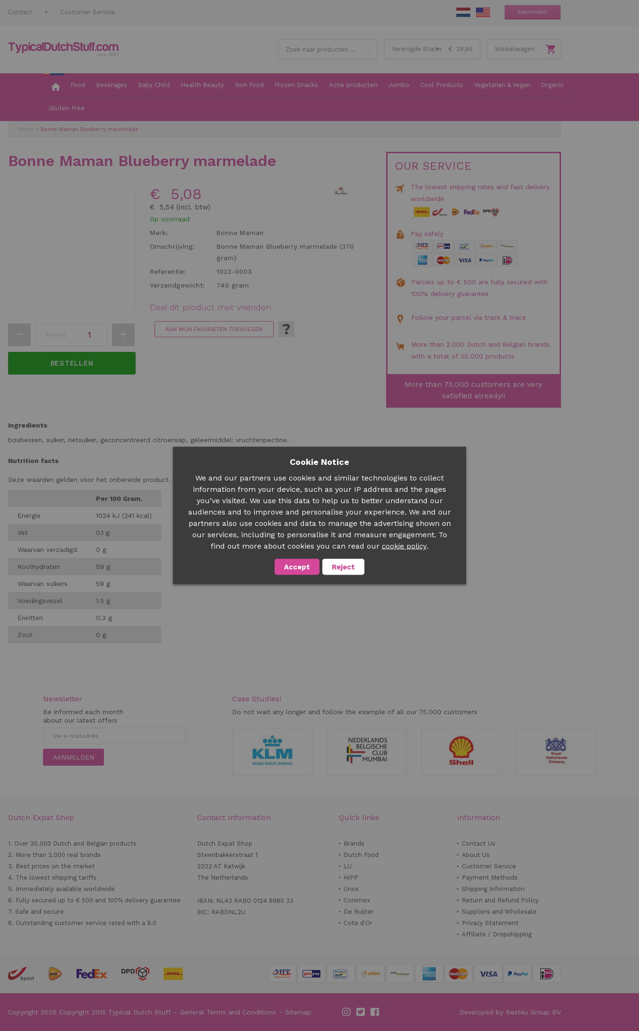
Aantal (56, 335)
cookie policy (404, 546)
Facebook (375, 1012)
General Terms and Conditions (228, 1012)
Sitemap (298, 1012)
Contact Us (478, 843)
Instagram (347, 1012)
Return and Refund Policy (500, 900)
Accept (297, 567)
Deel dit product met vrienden (210, 307)
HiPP (351, 877)
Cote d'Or (358, 922)
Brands (354, 843)
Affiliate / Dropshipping (497, 934)
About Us (476, 854)
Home (26, 129)
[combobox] (327, 49)
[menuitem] (54, 85)
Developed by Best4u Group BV (510, 1012)
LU (348, 866)
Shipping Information (493, 888)
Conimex (357, 900)
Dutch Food (361, 854)
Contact (20, 12)
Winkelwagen (515, 48)
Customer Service (87, 12)
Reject (343, 567)
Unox (351, 888)
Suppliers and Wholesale (499, 911)
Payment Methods (490, 877)
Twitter (361, 1012)
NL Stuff (463, 12)
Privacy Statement (490, 922)
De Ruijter (359, 911)
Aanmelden (532, 12)
